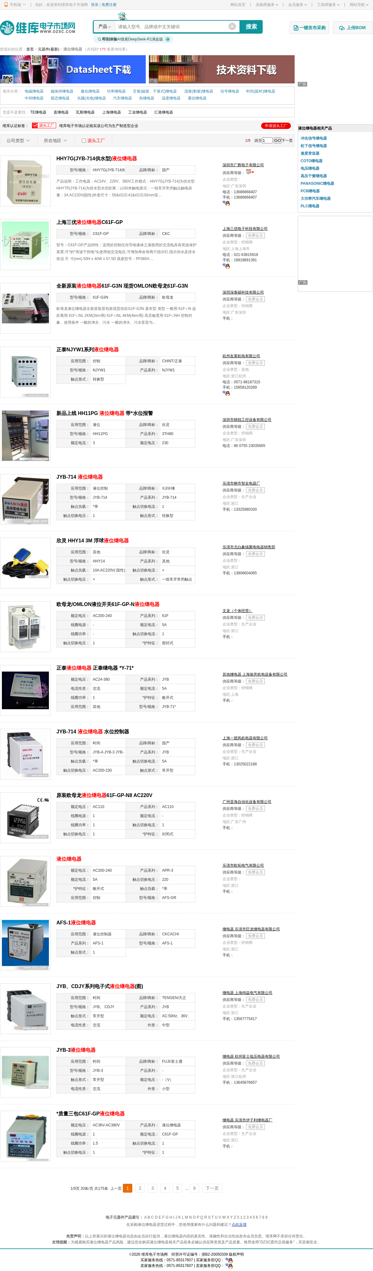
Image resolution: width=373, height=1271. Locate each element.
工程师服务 (328, 5)
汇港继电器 (163, 112)
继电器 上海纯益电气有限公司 (247, 993)
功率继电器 (116, 91)
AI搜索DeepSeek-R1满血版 (134, 39)
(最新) (54, 49)
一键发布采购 (309, 28)
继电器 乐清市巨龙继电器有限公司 (251, 929)
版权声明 (236, 1254)
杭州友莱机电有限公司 (241, 356)
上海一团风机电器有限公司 (245, 738)
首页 (30, 49)
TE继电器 (38, 112)
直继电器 (61, 112)
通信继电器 (197, 98)
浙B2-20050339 (215, 1254)
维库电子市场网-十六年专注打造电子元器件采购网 (37, 27)
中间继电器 (34, 98)
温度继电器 (171, 98)
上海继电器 (111, 112)
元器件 (43, 49)
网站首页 (237, 5)
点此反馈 (239, 1224)
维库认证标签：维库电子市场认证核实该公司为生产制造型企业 (147, 126)
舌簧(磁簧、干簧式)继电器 (155, 91)
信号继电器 (229, 91)
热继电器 (146, 98)
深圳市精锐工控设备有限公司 (247, 419)
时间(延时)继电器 (260, 91)
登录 (94, 5)
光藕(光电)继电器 (91, 98)
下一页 (287, 140)
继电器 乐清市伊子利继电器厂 (247, 1120)
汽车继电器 (122, 98)
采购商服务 (267, 5)
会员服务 (297, 5)
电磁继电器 (34, 91)
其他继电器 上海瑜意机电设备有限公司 (255, 674)
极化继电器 (90, 91)
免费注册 (109, 5)
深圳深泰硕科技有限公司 (243, 292)
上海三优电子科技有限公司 (245, 228)
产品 (102, 26)
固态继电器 (60, 98)
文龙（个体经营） (238, 611)
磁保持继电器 (62, 91)
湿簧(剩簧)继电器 (198, 91)
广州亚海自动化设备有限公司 (247, 802)
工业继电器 (137, 112)
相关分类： (12, 91)
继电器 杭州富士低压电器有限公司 (251, 1056)
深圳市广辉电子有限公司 (243, 165)
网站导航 (359, 5)
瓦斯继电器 (85, 112)
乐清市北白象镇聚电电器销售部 (249, 547)
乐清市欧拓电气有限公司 (243, 865)
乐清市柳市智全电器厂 (241, 483)
